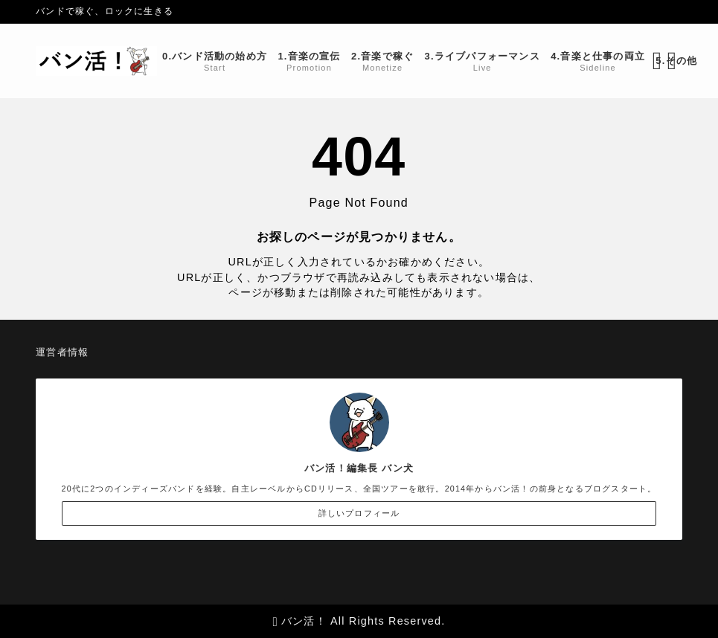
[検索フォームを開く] (657, 61)
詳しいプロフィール (359, 513)
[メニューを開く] (674, 61)
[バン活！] (96, 61)
